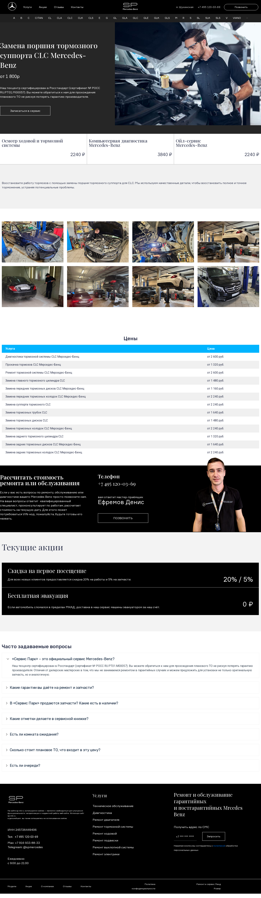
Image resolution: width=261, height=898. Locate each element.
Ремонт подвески (105, 840)
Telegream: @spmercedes (25, 847)
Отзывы (59, 7)
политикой (219, 845)
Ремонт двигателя (106, 820)
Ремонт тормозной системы (113, 826)
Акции (43, 7)
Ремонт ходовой (105, 833)
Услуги (27, 7)
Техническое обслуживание (113, 806)
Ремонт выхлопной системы (113, 847)
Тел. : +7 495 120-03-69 (23, 837)
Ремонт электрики (106, 854)
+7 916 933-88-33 (27, 843)
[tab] (130, 659)
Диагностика (102, 813)
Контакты (77, 7)
